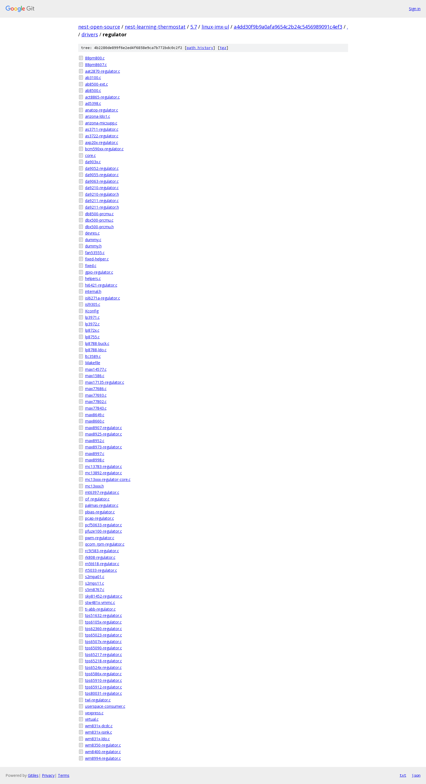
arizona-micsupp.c (101, 123)
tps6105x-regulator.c (103, 622)
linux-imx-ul (215, 26)
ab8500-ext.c (96, 84)
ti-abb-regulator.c (100, 609)
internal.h (93, 291)
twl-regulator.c (98, 700)
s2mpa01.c (94, 576)
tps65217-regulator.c (103, 654)
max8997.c (94, 453)
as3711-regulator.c (101, 129)
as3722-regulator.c (101, 135)
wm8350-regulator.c (103, 745)
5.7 (193, 26)
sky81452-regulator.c (103, 596)
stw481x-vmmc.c (100, 602)
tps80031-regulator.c (103, 693)
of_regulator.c (97, 499)
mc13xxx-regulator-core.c (108, 479)
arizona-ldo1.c (97, 116)
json (416, 775)
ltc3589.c (93, 356)
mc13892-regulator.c (103, 472)
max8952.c (94, 440)
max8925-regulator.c (103, 434)
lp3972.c (92, 323)
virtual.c (92, 719)
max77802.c (96, 401)
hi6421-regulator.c (101, 285)
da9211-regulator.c (102, 200)
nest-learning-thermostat (155, 26)
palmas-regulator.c (101, 505)
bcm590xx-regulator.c (104, 148)
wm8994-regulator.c (103, 758)
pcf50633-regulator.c (103, 524)
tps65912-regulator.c (103, 687)
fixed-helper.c (97, 259)
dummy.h (93, 246)
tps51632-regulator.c (103, 615)
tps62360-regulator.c (103, 628)
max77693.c (96, 395)
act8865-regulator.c (102, 97)
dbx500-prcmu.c (99, 220)
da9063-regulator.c (102, 181)
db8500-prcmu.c (99, 213)
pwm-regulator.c (99, 537)
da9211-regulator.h (102, 207)
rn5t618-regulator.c (102, 563)
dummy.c (93, 239)
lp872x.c (92, 330)
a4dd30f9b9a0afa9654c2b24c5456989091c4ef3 (288, 26)
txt (403, 775)
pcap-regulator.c (99, 518)
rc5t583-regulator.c (102, 550)
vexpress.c (94, 712)
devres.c (92, 233)
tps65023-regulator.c (103, 635)
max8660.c (94, 421)
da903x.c (93, 161)
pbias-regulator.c (100, 511)
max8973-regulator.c (103, 447)
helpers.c (93, 278)
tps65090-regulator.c (103, 647)
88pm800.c (95, 58)
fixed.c (90, 265)
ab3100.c (93, 77)
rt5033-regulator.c (101, 570)
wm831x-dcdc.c (99, 725)
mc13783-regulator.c (103, 466)
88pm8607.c (96, 64)
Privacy (48, 775)
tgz (223, 47)
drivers (90, 34)
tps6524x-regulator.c (103, 667)
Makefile (92, 362)
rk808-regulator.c (100, 557)
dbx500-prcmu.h (99, 226)
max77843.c (96, 408)
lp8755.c (92, 336)
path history (200, 47)
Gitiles (33, 775)
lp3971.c (92, 317)
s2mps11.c (94, 583)
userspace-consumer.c (105, 706)
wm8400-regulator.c (103, 751)
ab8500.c (93, 90)
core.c (90, 155)
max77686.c (96, 388)
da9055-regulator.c (102, 174)
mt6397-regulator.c (102, 492)
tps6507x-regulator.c (103, 641)
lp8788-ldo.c (96, 349)
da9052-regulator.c (102, 168)
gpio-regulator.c (99, 272)
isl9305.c (92, 304)
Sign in (414, 8)
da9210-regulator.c (102, 187)
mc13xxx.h (94, 486)
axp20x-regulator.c (101, 142)
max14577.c (96, 369)
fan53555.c (95, 252)
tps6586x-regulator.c (103, 673)
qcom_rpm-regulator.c (104, 544)
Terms (63, 775)
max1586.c (94, 375)
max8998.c (94, 459)
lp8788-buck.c (97, 343)
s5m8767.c (94, 589)
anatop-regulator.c (101, 110)
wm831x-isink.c (98, 732)
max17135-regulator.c (104, 382)
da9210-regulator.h (102, 194)
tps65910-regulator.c (103, 680)
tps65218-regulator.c (103, 660)
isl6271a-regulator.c (102, 298)
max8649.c (94, 414)
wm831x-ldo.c (97, 738)
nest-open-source (99, 26)
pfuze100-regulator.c (103, 531)
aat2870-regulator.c (102, 71)
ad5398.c (93, 103)
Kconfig (92, 311)
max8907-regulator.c (103, 427)
